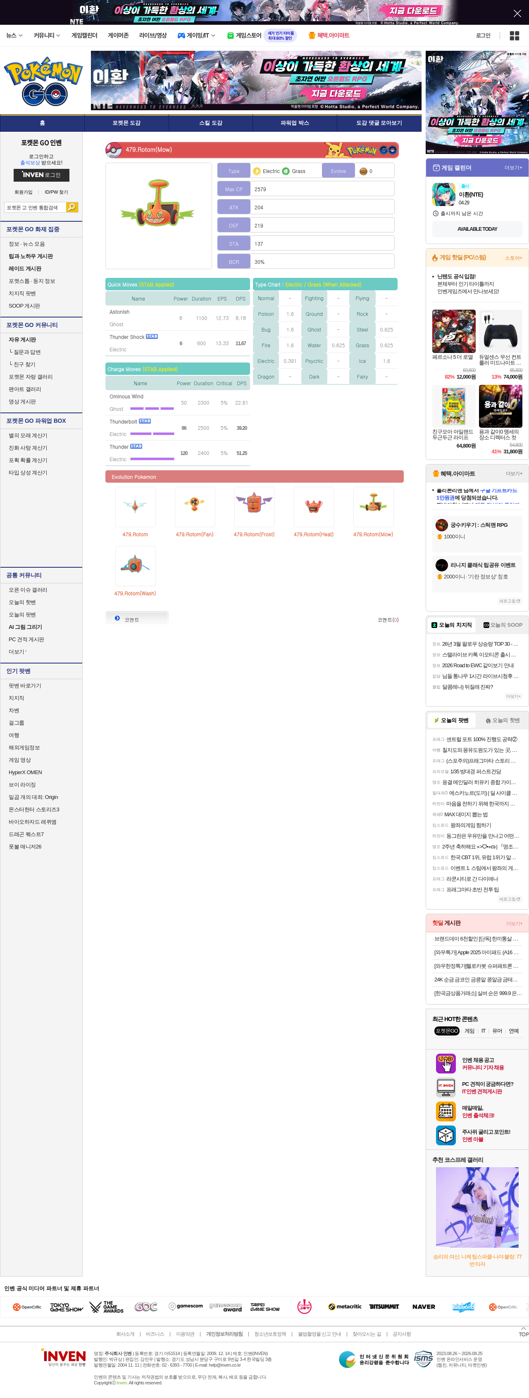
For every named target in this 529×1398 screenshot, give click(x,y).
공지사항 (402, 1334)
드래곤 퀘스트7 (26, 834)
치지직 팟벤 (22, 293)
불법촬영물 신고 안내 (319, 1334)
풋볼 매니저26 (25, 846)
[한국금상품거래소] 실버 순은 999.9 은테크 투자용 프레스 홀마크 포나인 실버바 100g (478, 993)
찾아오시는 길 (367, 1334)
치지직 (16, 698)
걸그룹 (16, 722)
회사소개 (125, 1334)
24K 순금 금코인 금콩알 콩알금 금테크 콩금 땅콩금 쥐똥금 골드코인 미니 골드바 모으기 (478, 979)
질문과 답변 (25, 352)
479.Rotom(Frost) (254, 534)
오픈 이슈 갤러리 (28, 589)
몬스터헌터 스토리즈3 (34, 809)
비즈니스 (155, 1334)
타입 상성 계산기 (28, 472)
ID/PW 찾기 (57, 192)
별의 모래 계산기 (28, 435)
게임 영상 (20, 760)
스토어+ (513, 258)
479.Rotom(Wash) (135, 593)
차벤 (14, 710)
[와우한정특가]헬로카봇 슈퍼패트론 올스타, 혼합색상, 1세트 (478, 966)
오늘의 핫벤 (22, 602)
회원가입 (23, 192)
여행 (14, 735)
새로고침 (507, 601)
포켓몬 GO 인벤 (41, 142)
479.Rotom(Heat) (314, 534)
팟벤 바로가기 (25, 685)
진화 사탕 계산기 (28, 447)
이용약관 (185, 1334)
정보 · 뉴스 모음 (27, 243)
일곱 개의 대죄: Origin (33, 797)
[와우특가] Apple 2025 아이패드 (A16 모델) (478, 952)
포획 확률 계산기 (28, 460)
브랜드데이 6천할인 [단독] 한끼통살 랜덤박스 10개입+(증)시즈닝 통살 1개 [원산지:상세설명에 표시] (478, 939)
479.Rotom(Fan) (194, 534)
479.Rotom (135, 534)
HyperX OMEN (25, 772)
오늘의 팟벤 (22, 614)
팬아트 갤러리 (25, 389)
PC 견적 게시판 (26, 639)
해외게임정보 (24, 747)
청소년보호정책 (270, 1334)
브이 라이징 (22, 784)
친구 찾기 (22, 364)
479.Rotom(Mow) (373, 534)
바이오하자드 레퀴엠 (33, 822)
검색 (72, 207)
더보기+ (513, 167)
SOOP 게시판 (24, 305)
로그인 (483, 35)
